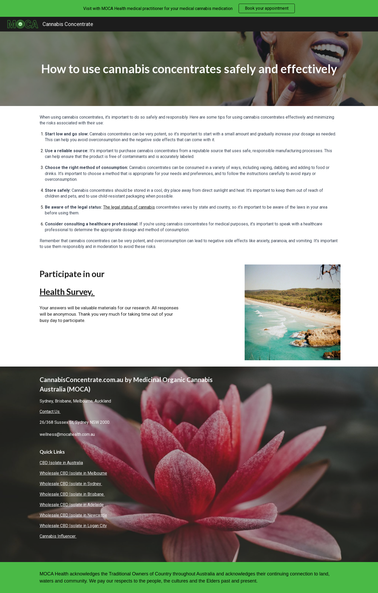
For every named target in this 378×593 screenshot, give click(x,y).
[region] (189, 8)
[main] (189, 69)
